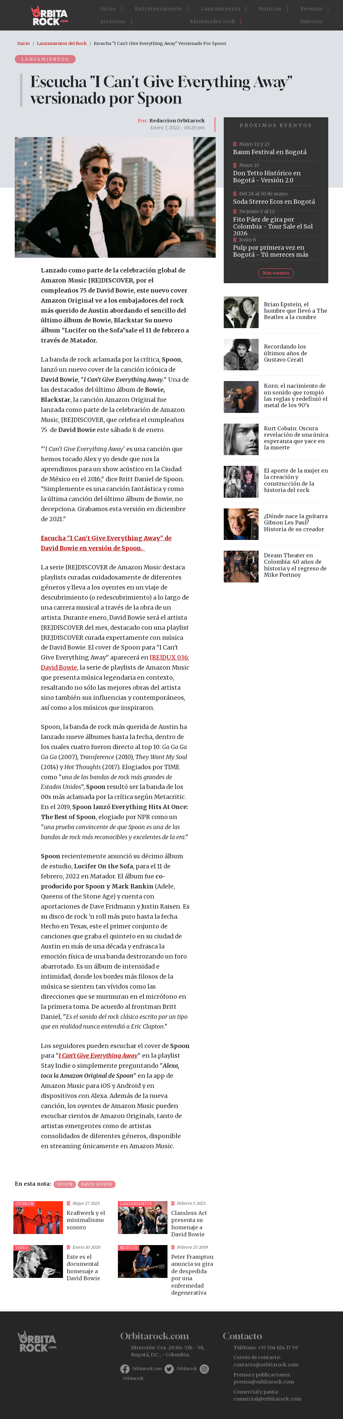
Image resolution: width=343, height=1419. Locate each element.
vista (63, 1220)
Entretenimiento (159, 9)
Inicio (108, 9)
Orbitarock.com (147, 1368)
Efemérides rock (213, 21)
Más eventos (276, 272)
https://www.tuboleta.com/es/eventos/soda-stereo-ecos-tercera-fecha (276, 198)
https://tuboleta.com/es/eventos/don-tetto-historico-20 (276, 173)
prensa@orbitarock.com (263, 1382)
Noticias (270, 9)
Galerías (311, 21)
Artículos (113, 21)
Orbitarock (187, 1368)
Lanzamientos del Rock (62, 43)
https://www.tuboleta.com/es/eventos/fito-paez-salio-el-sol (276, 223)
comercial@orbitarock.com (267, 1399)
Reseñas (311, 9)
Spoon (65, 1184)
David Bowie (96, 1184)
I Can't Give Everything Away (98, 1055)
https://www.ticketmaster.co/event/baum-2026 (276, 148)
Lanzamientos (221, 9)
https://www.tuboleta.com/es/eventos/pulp (276, 248)
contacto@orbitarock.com (265, 1365)
